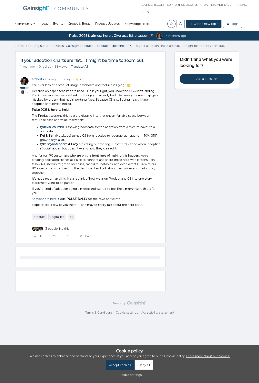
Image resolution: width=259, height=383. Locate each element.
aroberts (38, 79)
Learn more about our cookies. (208, 356)
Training (240, 4)
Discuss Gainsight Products (73, 46)
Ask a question (206, 79)
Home (19, 46)
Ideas (44, 23)
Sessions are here (44, 199)
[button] (203, 24)
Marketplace (221, 4)
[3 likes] (50, 229)
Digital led (57, 217)
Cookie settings (127, 312)
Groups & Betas (79, 23)
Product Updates (107, 23)
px (71, 217)
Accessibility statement (157, 312)
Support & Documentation (187, 4)
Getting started (39, 46)
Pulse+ (147, 12)
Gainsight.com (153, 4)
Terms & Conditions (98, 312)
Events (58, 23)
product (39, 217)
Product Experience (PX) (114, 46)
